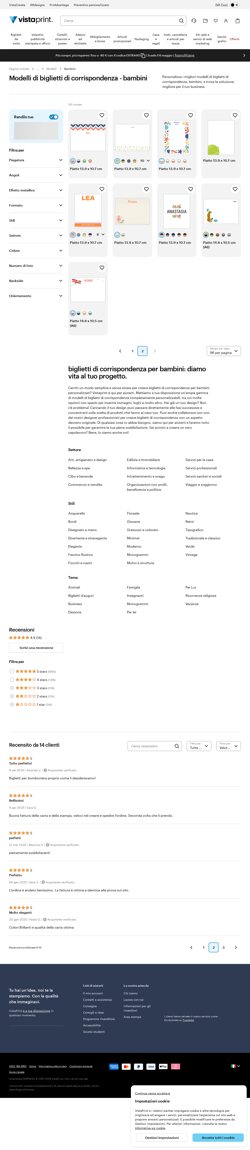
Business (75, 614)
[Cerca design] (58, 104)
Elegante (75, 556)
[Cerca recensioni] (151, 756)
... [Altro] (38, 68)
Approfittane (184, 55)
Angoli (14, 185)
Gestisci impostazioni (162, 1137)
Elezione (74, 622)
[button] (120, 361)
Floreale (133, 523)
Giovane (133, 531)
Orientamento (20, 306)
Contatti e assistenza (97, 1009)
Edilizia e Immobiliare (143, 470)
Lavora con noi (134, 1009)
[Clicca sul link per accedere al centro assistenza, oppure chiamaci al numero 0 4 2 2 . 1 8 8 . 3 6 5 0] (193, 21)
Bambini (70, 68)
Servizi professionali (201, 478)
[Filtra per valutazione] (199, 756)
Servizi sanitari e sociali (203, 486)
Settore (15, 245)
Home (32, 1076)
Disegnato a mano (82, 540)
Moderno (134, 556)
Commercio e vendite (85, 494)
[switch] (230, 4)
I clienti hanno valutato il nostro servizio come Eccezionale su (191, 1028)
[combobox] (120, 20)
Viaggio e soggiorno (201, 494)
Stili (12, 230)
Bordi (72, 531)
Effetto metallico (22, 200)
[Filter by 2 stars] (12, 706)
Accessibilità (92, 1035)
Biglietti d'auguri (81, 605)
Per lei (131, 622)
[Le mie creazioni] (205, 21)
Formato (16, 215)
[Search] (177, 756)
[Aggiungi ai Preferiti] (102, 125)
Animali (74, 597)
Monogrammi (137, 564)
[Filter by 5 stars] (12, 681)
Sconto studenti (94, 1041)
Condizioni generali (80, 1076)
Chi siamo (131, 1003)
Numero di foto (21, 275)
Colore (14, 260)
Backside (16, 291)
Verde (189, 556)
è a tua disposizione (36, 1020)
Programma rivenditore (99, 1029)
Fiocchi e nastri (80, 573)
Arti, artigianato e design (87, 470)
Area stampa (132, 1026)
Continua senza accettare (152, 1093)
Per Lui (190, 597)
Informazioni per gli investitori (137, 1018)
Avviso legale (17, 1081)
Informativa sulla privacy (53, 1076)
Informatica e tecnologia (146, 478)
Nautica (191, 523)
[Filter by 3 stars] (12, 698)
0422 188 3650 (18, 1076)
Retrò (189, 531)
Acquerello (76, 523)
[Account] (226, 21)
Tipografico (194, 540)
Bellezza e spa (79, 478)
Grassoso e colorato (142, 540)
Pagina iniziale (19, 68)
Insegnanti (135, 605)
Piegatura (16, 170)
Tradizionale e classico (202, 548)
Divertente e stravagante (87, 548)
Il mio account (93, 1003)
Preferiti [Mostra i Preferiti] (228, 104)
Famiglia (133, 597)
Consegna (90, 1016)
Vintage (191, 564)
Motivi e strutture (140, 573)
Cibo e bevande (80, 486)
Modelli (52, 68)
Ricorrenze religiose (200, 605)
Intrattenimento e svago (146, 486)
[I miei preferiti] (216, 21)
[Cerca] (181, 21)
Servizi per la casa (199, 470)
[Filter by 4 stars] (12, 690)
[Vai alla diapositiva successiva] (244, 55)
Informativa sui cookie (150, 1128)
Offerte (234, 39)
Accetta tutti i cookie (218, 1137)
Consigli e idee (93, 1022)
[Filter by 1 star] (12, 714)
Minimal (133, 548)
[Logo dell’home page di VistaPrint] (31, 20)
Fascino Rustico (80, 564)
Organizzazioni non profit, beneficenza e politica (147, 496)
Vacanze (192, 614)
